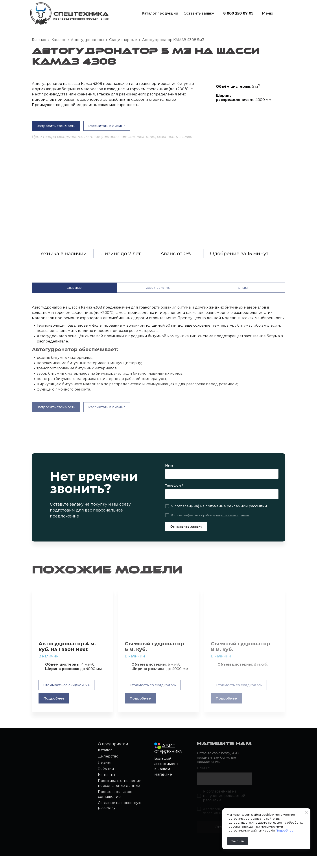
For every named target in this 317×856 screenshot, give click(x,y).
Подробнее (288, 830)
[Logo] (69, 13)
